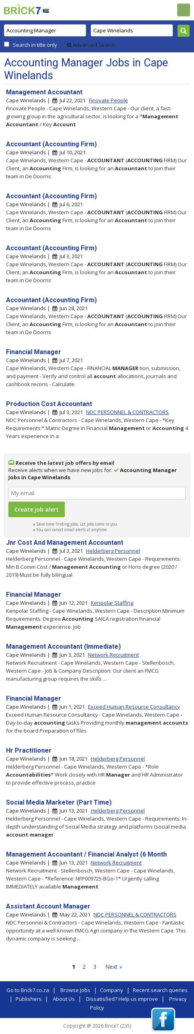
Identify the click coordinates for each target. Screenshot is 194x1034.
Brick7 (22, 9)
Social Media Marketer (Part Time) (59, 802)
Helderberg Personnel (113, 550)
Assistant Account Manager (48, 906)
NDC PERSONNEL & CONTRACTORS (127, 412)
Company (111, 990)
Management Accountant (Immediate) (63, 646)
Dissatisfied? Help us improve (122, 998)
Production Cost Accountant (49, 404)
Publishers (29, 998)
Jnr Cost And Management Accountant (64, 542)
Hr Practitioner (29, 750)
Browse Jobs (75, 990)
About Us (64, 998)
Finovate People (108, 100)
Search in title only (35, 44)
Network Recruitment (113, 654)
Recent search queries (160, 990)
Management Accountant (44, 92)
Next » (113, 966)
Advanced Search (91, 44)
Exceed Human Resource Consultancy (134, 706)
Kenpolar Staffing (112, 602)
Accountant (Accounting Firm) (51, 144)
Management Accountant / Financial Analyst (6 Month (86, 854)
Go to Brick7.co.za (27, 990)
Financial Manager (33, 352)
